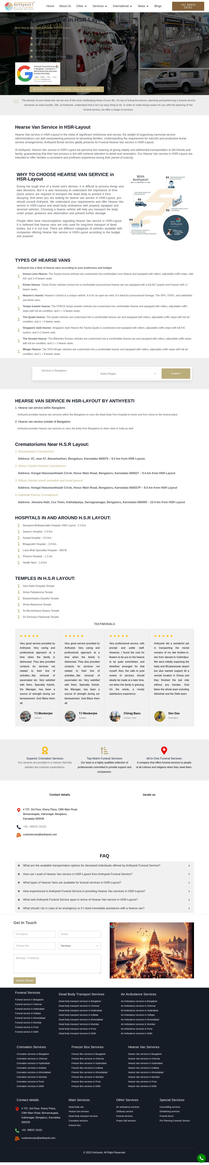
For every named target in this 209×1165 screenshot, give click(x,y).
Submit (176, 373)
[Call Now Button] (201, 1158)
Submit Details (25, 983)
